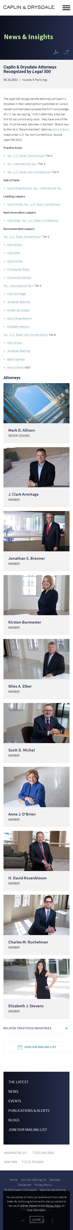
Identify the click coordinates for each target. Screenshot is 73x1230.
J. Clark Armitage (23, 494)
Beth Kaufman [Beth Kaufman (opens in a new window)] (16, 359)
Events (14, 1100)
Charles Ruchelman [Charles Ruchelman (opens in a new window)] (19, 277)
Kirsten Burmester (24, 622)
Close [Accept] (37, 1219)
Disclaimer (24, 1185)
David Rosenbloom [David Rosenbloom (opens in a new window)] (19, 188)
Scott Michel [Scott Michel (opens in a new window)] (15, 204)
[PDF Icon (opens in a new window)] (56, 52)
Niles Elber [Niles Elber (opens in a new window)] (13, 220)
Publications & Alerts (28, 1110)
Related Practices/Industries (27, 1028)
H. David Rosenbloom (27, 878)
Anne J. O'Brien (22, 814)
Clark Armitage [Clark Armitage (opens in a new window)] (16, 294)
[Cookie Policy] (36, 1210)
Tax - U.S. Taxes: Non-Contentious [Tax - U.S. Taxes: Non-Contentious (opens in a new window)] (28, 172)
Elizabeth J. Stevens (26, 1005)
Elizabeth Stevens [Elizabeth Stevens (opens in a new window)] (18, 326)
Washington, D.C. (16, 1153)
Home (14, 1180)
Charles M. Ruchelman (28, 942)
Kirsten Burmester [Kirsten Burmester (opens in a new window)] (18, 310)
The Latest (18, 1081)
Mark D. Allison (21, 430)
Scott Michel (15, 261)
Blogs (13, 1119)
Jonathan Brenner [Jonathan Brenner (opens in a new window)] (18, 302)
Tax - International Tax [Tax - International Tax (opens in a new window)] (21, 164)
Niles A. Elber (20, 686)
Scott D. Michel (21, 750)
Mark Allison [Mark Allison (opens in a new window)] (14, 244)
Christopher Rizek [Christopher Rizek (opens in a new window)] (18, 269)
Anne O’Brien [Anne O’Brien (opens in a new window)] (15, 367)
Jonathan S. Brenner (26, 558)
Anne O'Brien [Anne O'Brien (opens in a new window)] (61, 129)
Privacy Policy (43, 1185)
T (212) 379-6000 (32, 1162)
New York (10, 1162)
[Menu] (66, 8)
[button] (66, 52)
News (13, 1091)
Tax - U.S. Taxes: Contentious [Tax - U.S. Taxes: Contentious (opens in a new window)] (25, 155)
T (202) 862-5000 (43, 1153)
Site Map (54, 1180)
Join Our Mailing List (40, 1047)
